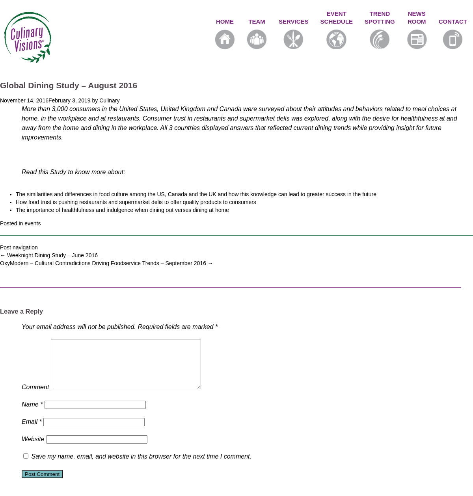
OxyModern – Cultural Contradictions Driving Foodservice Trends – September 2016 (106, 263)
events (32, 223)
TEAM (257, 33)
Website (33, 448)
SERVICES (294, 33)
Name (32, 414)
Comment (35, 396)
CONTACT (453, 33)
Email (32, 431)
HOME (225, 33)
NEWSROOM (417, 29)
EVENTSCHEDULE (336, 29)
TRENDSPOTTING (380, 29)
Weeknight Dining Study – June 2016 (49, 255)
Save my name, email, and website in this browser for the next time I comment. (141, 466)
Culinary (109, 100)
